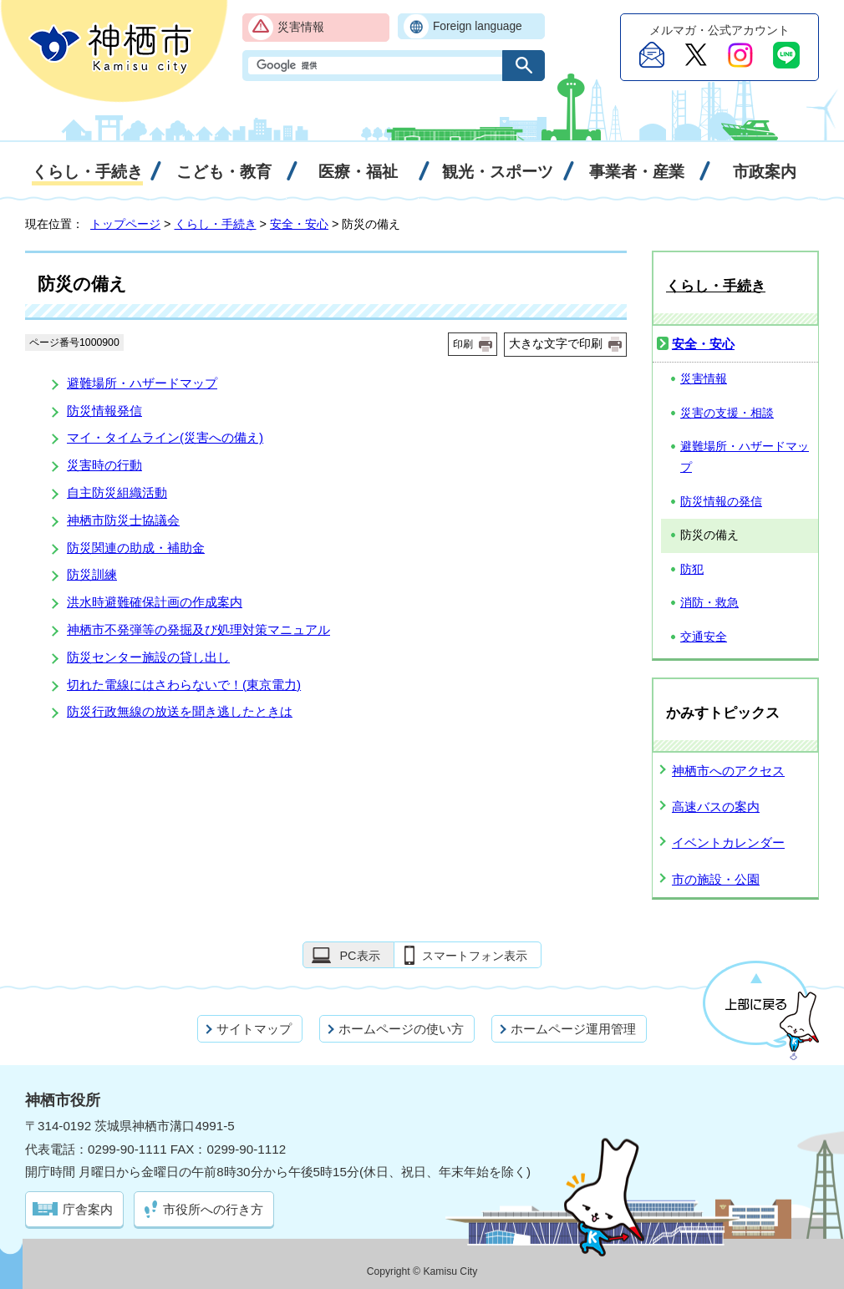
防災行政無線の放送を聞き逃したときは (179, 711)
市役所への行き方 (213, 1209)
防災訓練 (92, 574)
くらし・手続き (216, 224)
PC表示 (359, 955)
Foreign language (477, 26)
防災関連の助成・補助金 (136, 547)
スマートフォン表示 (474, 955)
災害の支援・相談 (727, 413)
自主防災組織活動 (117, 492)
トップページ (125, 224)
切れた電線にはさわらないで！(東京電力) (184, 684)
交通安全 (703, 637)
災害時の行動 (104, 465)
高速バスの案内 (716, 806)
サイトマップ (254, 1029)
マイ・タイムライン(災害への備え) (165, 437)
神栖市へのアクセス (728, 771)
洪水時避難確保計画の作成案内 (154, 602)
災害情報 (300, 27)
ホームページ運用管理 (573, 1029)
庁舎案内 (88, 1209)
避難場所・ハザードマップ (142, 383)
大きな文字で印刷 (555, 343)
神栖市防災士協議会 (123, 520)
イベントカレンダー (728, 842)
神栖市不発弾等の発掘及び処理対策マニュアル (198, 629)
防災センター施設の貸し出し (148, 657)
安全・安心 (299, 224)
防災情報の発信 (721, 501)
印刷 (463, 344)
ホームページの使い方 (401, 1029)
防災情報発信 (104, 410)
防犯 (692, 569)
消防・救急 (709, 602)
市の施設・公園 (716, 879)
